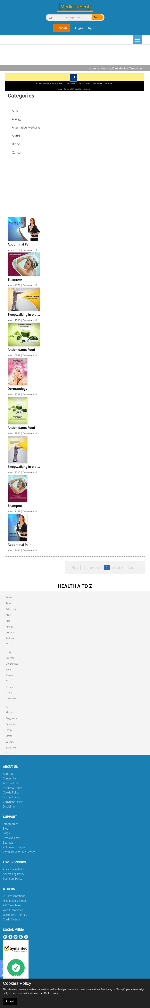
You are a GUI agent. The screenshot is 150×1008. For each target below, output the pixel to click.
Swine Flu (11, 747)
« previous (92, 567)
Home (92, 68)
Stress (9, 736)
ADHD (9, 615)
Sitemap (8, 842)
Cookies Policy (17, 983)
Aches (9, 597)
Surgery (10, 741)
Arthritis (17, 136)
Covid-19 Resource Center (19, 852)
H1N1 (9, 693)
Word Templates (13, 910)
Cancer (17, 152)
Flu (7, 681)
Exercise (10, 658)
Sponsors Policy (12, 878)
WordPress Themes (15, 915)
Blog (5, 828)
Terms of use (11, 783)
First (74, 567)
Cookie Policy (11, 792)
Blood (16, 144)
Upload (61, 28)
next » (118, 567)
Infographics (10, 824)
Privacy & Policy (12, 788)
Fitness (9, 675)
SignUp (92, 28)
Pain (8, 706)
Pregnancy (11, 718)
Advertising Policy (13, 874)
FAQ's (6, 833)
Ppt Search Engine (14, 847)
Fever (9, 669)
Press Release (11, 838)
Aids (15, 111)
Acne (8, 603)
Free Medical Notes (15, 901)
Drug (8, 652)
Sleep (9, 730)
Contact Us (9, 778)
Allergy (16, 119)
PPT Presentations (14, 896)
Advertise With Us (14, 869)
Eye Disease (12, 663)
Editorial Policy (12, 797)
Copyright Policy (12, 802)
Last (131, 567)
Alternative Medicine (26, 127)
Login (79, 28)
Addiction (11, 609)
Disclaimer (9, 806)
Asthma (10, 638)
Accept (10, 1001)
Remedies (11, 724)
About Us (8, 774)
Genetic (10, 687)
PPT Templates (12, 905)
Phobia (9, 712)
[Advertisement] (75, 55)
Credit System (11, 919)
